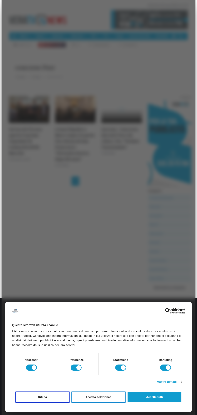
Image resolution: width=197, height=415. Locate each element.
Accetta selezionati (98, 397)
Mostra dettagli (167, 381)
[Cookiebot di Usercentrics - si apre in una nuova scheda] (168, 311)
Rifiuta (42, 397)
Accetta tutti (154, 397)
